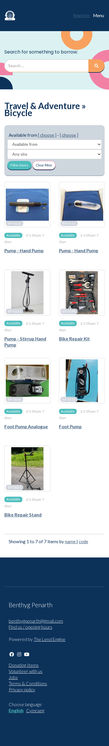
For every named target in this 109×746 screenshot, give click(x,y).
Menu (98, 15)
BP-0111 (69, 223)
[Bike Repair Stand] (27, 468)
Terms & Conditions (28, 683)
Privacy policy (22, 689)
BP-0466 (14, 399)
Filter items (19, 165)
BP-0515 (69, 399)
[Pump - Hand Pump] (27, 204)
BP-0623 (14, 487)
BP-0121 (14, 311)
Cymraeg (35, 710)
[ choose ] (47, 135)
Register (81, 15)
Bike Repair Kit (74, 338)
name (70, 541)
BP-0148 (69, 311)
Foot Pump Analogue (26, 426)
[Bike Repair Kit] (81, 292)
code (83, 541)
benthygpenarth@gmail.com (36, 621)
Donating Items (24, 665)
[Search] (96, 65)
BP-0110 (14, 223)
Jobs (13, 677)
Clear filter (44, 165)
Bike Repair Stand (23, 514)
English (16, 710)
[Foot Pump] (81, 380)
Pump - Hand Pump (24, 250)
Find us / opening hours (30, 627)
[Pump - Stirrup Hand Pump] (27, 292)
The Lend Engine (49, 639)
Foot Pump (70, 426)
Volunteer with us (25, 671)
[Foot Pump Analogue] (27, 380)
